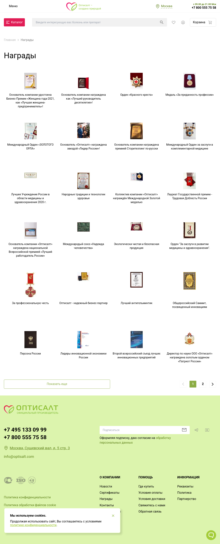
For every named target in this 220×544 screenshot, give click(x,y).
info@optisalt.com (19, 456)
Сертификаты (109, 492)
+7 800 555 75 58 (204, 7)
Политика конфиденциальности (27, 497)
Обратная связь (150, 511)
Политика (184, 492)
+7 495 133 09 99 (25, 430)
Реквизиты (185, 486)
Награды (106, 499)
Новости (106, 486)
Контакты (107, 505)
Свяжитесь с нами (151, 505)
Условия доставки (151, 499)
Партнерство (186, 499)
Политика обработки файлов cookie (30, 505)
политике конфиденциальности (33, 525)
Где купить (146, 486)
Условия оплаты (150, 492)
